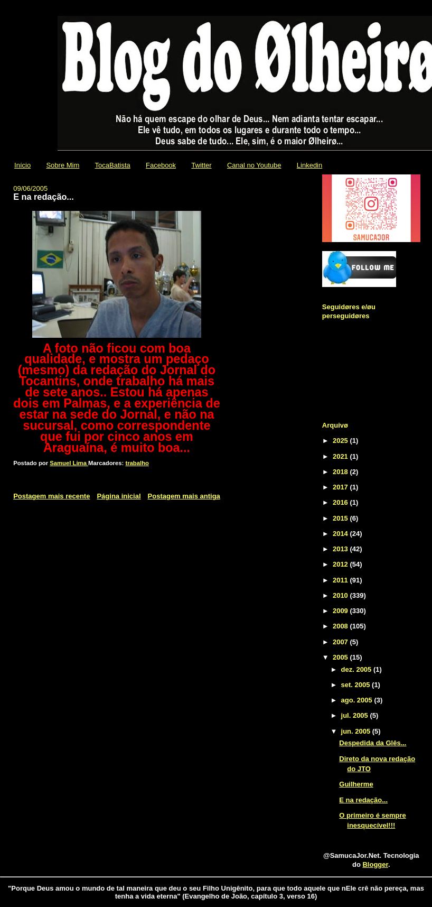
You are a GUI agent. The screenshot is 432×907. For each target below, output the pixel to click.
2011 (341, 580)
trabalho (137, 463)
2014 (341, 534)
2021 (341, 456)
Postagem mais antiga (184, 496)
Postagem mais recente (51, 496)
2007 (341, 642)
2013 (341, 549)
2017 (341, 487)
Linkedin (309, 165)
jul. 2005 (355, 715)
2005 (341, 657)
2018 (341, 472)
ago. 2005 (357, 700)
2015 (341, 518)
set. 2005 (356, 685)
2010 (341, 595)
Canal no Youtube (254, 165)
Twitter (201, 165)
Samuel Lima (69, 463)
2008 (341, 626)
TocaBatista (112, 165)
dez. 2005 (357, 669)
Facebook (161, 165)
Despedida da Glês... (372, 743)
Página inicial (118, 496)
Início (22, 165)
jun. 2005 (356, 731)
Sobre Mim (62, 165)
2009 (341, 611)
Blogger (375, 864)
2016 (341, 502)
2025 (341, 441)
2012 (341, 564)
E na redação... (363, 800)
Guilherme (356, 784)
